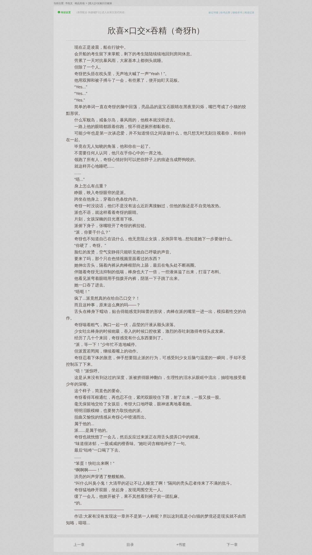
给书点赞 (225, 12)
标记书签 (213, 12)
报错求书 (237, 12)
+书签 (181, 545)
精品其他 (80, 3)
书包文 (69, 3)
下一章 (232, 545)
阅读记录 (249, 12)
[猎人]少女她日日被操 (100, 3)
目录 (130, 545)
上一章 (79, 545)
